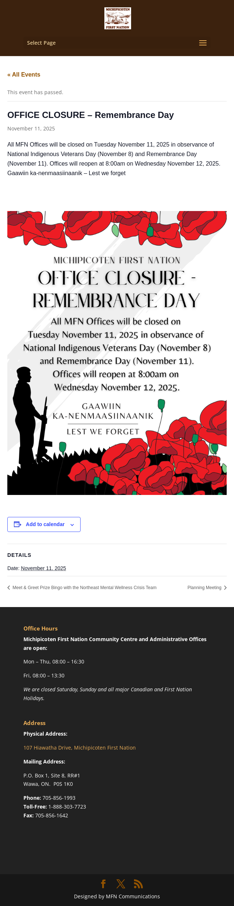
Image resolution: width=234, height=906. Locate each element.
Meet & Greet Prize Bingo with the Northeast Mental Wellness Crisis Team (83, 587)
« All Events (23, 74)
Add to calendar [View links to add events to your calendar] (45, 524)
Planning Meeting (205, 587)
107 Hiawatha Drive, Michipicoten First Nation (79, 747)
